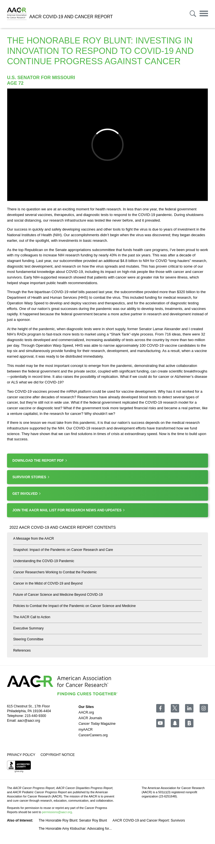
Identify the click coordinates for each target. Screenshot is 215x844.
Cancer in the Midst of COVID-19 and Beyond (48, 583)
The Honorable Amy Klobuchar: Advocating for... (75, 829)
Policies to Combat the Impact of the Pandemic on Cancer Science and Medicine (74, 606)
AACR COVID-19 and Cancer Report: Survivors (149, 820)
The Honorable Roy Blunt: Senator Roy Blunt (73, 820)
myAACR (86, 730)
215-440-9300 (35, 716)
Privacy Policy (21, 755)
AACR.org (86, 712)
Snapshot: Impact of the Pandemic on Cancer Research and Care (63, 550)
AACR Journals (90, 718)
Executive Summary (28, 628)
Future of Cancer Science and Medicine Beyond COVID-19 (58, 595)
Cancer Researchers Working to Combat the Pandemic (55, 572)
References (22, 650)
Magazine (97, 724)
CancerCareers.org (93, 735)
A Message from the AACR (33, 539)
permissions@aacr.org (57, 812)
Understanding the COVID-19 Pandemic (43, 561)
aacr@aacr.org (28, 721)
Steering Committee (28, 639)
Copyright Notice (58, 755)
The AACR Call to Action (31, 617)
